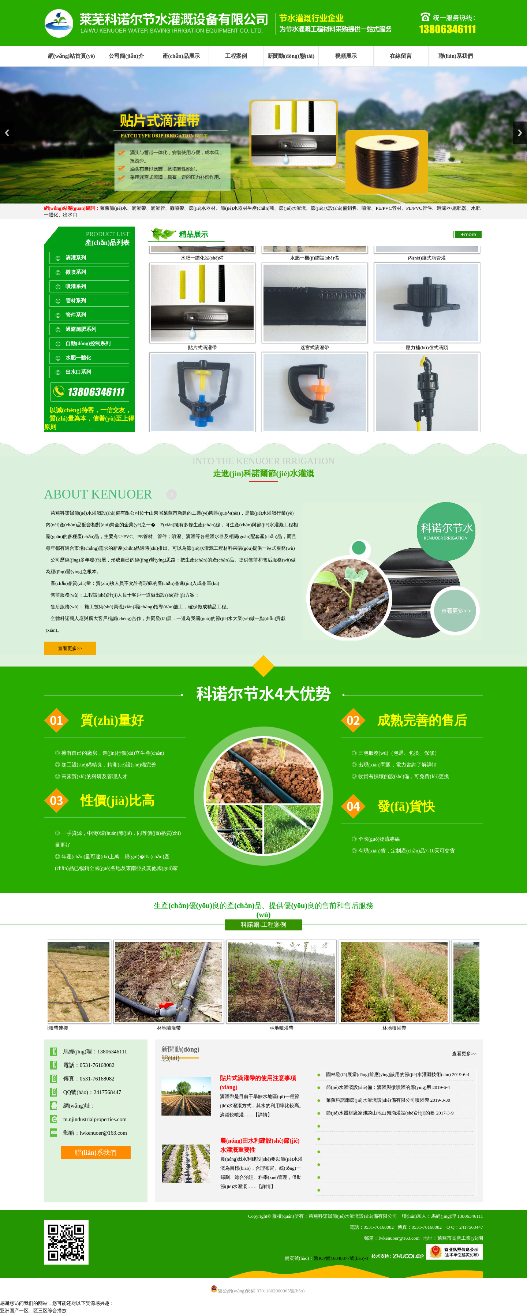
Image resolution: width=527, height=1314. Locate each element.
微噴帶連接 (74, 1028)
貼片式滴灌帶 (202, 366)
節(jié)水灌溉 (292, 208)
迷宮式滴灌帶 (314, 366)
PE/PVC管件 (419, 208)
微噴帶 (177, 208)
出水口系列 (78, 372)
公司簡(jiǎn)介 (126, 56)
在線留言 (401, 56)
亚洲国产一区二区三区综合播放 (33, 1310)
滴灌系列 (76, 258)
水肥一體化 (78, 358)
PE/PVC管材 (388, 208)
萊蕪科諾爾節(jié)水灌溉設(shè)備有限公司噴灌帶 (377, 1100)
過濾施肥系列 (81, 329)
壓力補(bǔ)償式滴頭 (427, 366)
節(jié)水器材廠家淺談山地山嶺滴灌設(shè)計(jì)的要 (380, 1113)
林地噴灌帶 (187, 1028)
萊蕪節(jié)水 (113, 208)
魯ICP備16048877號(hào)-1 (341, 1258)
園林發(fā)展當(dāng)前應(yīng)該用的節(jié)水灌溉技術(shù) (388, 1074)
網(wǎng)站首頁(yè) (71, 56)
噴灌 (366, 208)
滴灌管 (158, 208)
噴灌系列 (76, 286)
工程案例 (236, 56)
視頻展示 (346, 56)
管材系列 (76, 300)
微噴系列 (76, 272)
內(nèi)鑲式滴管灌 (427, 277)
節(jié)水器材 (202, 208)
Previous (7, 133)
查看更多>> (70, 648)
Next (520, 133)
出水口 (70, 214)
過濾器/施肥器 (452, 208)
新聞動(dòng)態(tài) (291, 56)
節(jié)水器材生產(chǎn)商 (247, 208)
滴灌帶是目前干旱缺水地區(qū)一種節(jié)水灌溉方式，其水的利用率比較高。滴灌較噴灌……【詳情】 (262, 1105)
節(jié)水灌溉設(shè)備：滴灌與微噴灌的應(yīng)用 (378, 1087)
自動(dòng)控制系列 (88, 343)
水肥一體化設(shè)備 (202, 277)
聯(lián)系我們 (455, 56)
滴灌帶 (139, 208)
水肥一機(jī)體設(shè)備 (314, 277)
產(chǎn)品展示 (180, 56)
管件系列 (76, 315)
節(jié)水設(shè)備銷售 (334, 208)
